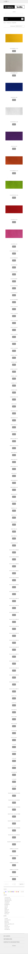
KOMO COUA (14, 695)
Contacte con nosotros (11, 942)
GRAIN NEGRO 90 (14, 494)
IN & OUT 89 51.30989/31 (14, 570)
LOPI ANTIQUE (14, 730)
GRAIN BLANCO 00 (14, 417)
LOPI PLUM (14, 758)
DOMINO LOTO (14, 383)
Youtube (15, 949)
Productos (9, 22)
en (4, 1)
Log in (14, 11)
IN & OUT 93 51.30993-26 (14, 640)
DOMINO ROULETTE (14, 396)
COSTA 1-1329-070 (14, 320)
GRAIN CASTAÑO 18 (14, 438)
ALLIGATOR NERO (14, 278)
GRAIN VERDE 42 (14, 535)
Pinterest (18, 949)
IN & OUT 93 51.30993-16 (14, 633)
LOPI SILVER (14, 779)
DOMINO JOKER (14, 376)
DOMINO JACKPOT (14, 369)
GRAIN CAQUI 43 (14, 431)
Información (8, 939)
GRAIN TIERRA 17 (14, 522)
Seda (6, 907)
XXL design (7, 929)
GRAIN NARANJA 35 (14, 487)
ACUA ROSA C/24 (14, 244)
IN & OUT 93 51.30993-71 (14, 654)
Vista (14, 51)
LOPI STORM (14, 786)
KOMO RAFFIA (14, 709)
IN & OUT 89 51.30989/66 (14, 584)
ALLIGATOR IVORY (14, 271)
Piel (6, 908)
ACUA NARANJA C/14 (14, 170)
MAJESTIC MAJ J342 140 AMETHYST (14, 841)
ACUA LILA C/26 (14, 146)
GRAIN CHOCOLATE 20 (14, 445)
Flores (6, 925)
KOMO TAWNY (14, 716)
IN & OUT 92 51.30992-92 (14, 619)
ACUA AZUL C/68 (14, 97)
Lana (6, 905)
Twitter (12, 949)
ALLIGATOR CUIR (14, 264)
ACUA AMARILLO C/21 (14, 48)
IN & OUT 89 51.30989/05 (14, 556)
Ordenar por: (12, 26)
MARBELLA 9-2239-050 (14, 862)
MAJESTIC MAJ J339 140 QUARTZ (14, 820)
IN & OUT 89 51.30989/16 (14, 563)
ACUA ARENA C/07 (14, 72)
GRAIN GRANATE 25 (14, 466)
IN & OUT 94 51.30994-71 (14, 688)
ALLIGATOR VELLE (14, 292)
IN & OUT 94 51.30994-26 (14, 675)
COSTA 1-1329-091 (14, 334)
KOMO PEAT (14, 702)
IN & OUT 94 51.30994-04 (14, 661)
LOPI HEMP (14, 744)
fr (7, 1)
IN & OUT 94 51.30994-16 (14, 668)
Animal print (8, 919)
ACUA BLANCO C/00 (14, 121)
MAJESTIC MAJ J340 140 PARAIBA (14, 827)
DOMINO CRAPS (14, 362)
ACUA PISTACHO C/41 (14, 195)
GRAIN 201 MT (14, 403)
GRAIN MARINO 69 (14, 480)
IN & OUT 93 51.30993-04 (14, 626)
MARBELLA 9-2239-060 (14, 869)
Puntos (7, 922)
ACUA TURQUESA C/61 (14, 251)
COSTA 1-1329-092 (14, 341)
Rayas (7, 921)
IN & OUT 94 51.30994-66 (14, 681)
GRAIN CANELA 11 (14, 424)
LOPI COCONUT (14, 737)
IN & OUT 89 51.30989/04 (14, 549)
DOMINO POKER (14, 390)
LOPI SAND (14, 765)
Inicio (5, 22)
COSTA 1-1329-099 (14, 348)
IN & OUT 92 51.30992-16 (14, 591)
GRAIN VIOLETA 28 (14, 542)
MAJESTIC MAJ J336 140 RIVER (14, 800)
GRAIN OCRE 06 (14, 501)
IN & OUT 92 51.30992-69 (14, 612)
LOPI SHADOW (14, 772)
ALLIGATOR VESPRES (14, 299)
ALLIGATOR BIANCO (14, 257)
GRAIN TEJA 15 (14, 515)
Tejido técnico (8, 900)
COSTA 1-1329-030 (14, 306)
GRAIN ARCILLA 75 (14, 410)
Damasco (7, 926)
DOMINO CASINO (14, 355)
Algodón (7, 909)
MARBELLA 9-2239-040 (14, 855)
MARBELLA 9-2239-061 (14, 876)
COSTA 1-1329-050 (14, 313)
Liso (6, 918)
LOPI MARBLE (14, 751)
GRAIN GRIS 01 (14, 473)
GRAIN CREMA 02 (14, 452)
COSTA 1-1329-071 (14, 327)
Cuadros (7, 928)
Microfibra (7, 904)
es (6, 1)
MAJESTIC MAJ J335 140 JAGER (14, 793)
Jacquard (7, 897)
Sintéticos (7, 912)
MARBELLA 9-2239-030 (14, 848)
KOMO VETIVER (14, 723)
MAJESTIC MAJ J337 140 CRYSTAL (14, 807)
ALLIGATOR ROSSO (14, 285)
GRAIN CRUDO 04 (14, 459)
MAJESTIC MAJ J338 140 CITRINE (14, 814)
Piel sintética (8, 899)
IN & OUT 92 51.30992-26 (14, 598)
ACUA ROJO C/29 (14, 219)
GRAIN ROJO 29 (14, 508)
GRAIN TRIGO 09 (14, 529)
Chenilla (7, 903)
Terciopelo (7, 901)
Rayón (6, 911)
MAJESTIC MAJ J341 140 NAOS (14, 834)
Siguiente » (22, 884)
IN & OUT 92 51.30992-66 (14, 605)
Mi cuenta (7, 936)
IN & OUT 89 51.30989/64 (14, 577)
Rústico (7, 913)
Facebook (10, 949)
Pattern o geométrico (9, 923)
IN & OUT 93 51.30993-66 (14, 647)
